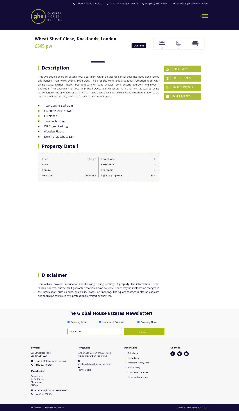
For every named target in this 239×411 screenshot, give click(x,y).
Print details (178, 78)
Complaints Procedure (138, 372)
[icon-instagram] (186, 353)
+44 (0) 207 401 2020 (43, 364)
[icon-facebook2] (172, 353)
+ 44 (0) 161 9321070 (129, 3)
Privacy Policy (134, 367)
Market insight (179, 87)
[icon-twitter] (179, 353)
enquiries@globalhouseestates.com (192, 3)
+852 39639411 (162, 3)
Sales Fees (133, 352)
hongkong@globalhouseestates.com (95, 363)
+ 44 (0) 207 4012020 (93, 3)
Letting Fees (133, 357)
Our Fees (139, 45)
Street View (177, 69)
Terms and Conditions (138, 376)
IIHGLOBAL (202, 407)
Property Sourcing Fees (138, 362)
